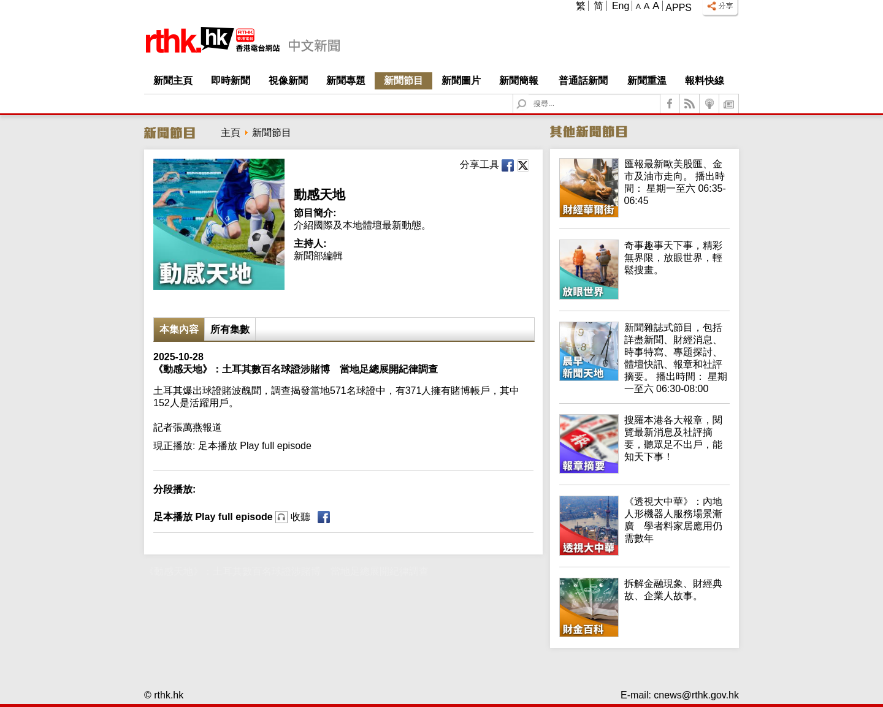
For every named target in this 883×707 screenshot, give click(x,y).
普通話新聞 (583, 80)
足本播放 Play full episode (231, 517)
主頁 (230, 132)
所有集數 (230, 329)
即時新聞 (230, 80)
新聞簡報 (518, 80)
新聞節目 (403, 80)
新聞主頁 (173, 80)
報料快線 (704, 80)
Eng (620, 6)
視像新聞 (288, 80)
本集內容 (179, 329)
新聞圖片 (461, 80)
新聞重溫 (647, 80)
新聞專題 (345, 80)
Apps (678, 7)
